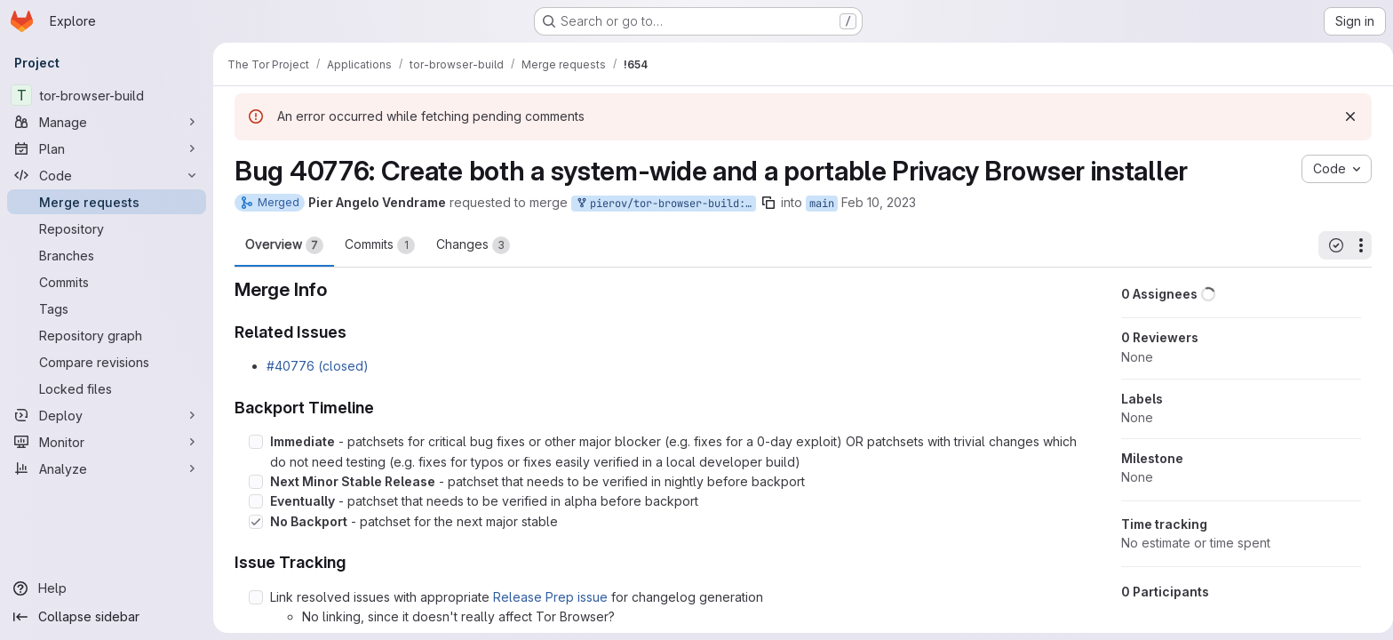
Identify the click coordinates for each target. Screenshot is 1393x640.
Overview (281, 245)
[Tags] (106, 308)
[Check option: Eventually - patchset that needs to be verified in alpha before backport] (252, 501)
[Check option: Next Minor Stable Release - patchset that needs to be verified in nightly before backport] (252, 482)
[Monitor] (106, 441)
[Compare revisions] (106, 361)
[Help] (106, 588)
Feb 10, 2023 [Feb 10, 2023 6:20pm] (875, 202)
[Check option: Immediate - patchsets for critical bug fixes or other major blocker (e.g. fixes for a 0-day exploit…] (252, 442)
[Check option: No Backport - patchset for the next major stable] (252, 522)
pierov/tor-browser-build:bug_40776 (661, 204)
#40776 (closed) (314, 365)
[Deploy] (106, 415)
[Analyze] (106, 468)
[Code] (106, 175)
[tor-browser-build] (106, 95)
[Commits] (106, 281)
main (818, 203)
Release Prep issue (547, 596)
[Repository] (106, 228)
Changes (469, 245)
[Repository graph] (106, 335)
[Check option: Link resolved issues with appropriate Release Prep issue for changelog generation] (252, 597)
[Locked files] (106, 388)
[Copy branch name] (765, 202)
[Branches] (106, 255)
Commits (376, 245)
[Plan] (106, 148)
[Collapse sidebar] (106, 616)
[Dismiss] (1346, 116)
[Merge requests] (106, 201)
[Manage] (106, 121)
